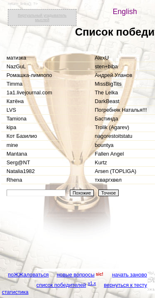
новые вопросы (75, 275)
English (125, 11)
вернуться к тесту (125, 285)
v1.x (92, 283)
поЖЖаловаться (28, 275)
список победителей (61, 285)
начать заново (129, 275)
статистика (15, 292)
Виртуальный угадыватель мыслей (42, 17)
